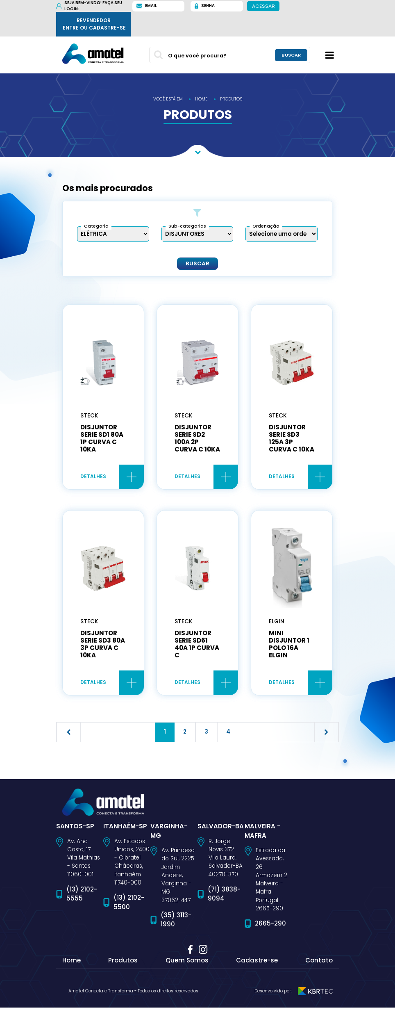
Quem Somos (187, 978)
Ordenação (265, 226)
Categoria (96, 226)
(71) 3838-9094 (224, 912)
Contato (319, 978)
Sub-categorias (187, 226)
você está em (168, 99)
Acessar (263, 5)
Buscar (197, 263)
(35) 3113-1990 (176, 938)
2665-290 (270, 941)
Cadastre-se (257, 978)
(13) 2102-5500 (129, 921)
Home (71, 978)
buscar (291, 55)
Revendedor (94, 24)
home (201, 99)
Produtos (123, 978)
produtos (231, 99)
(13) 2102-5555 (81, 912)
